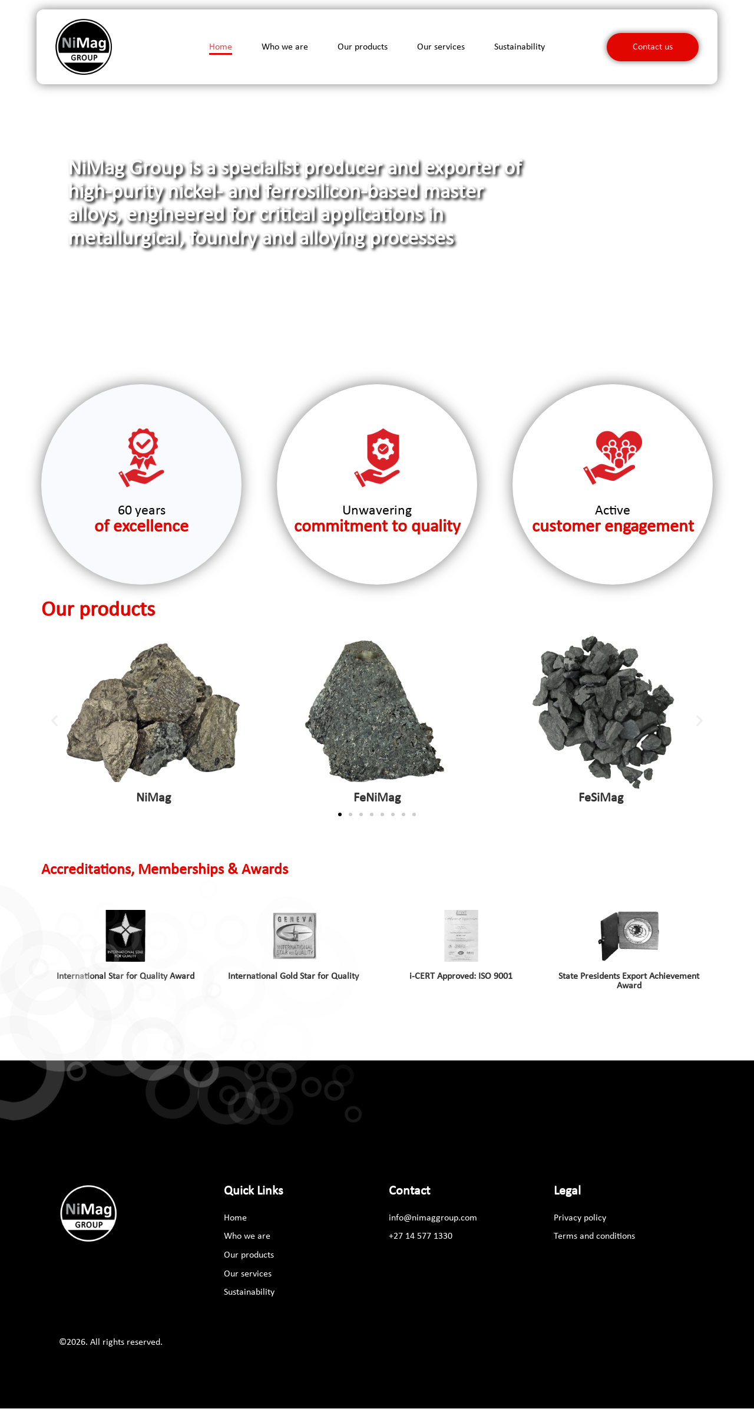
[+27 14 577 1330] (420, 1240)
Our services (441, 48)
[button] (645, 361)
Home (220, 48)
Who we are (285, 48)
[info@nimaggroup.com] (434, 1221)
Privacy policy (580, 1221)
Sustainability (519, 48)
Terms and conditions (594, 1240)
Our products (363, 48)
